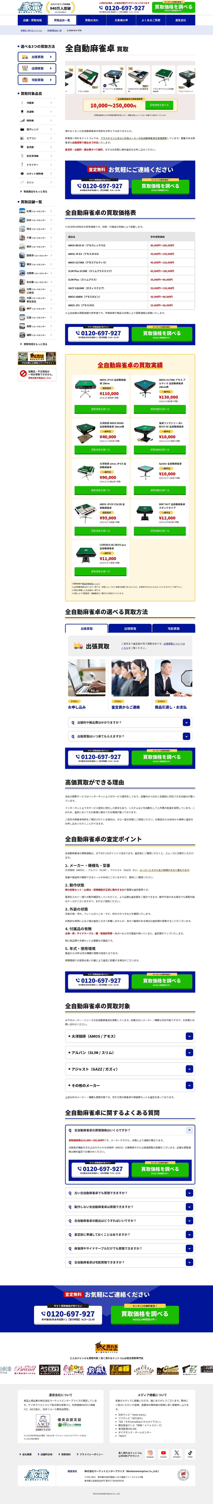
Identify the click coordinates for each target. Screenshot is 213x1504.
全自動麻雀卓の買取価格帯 (130, 98)
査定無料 (97, 169)
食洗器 (26, 147)
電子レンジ (28, 129)
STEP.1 (74, 701)
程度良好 (107, 388)
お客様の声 (121, 20)
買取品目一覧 (62, 20)
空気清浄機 (28, 156)
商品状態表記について (91, 583)
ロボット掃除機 (31, 173)
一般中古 (166, 391)
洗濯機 (26, 111)
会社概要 (27, 1454)
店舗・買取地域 (32, 20)
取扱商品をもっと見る (35, 191)
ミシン (26, 182)
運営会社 (180, 20)
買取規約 (66, 1454)
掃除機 (26, 120)
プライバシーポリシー (91, 1454)
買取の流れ (91, 20)
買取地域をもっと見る (35, 344)
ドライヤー (28, 164)
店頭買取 (32, 68)
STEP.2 (117, 701)
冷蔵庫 (26, 103)
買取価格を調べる (159, 105)
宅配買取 (32, 80)
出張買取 (32, 57)
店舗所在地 (46, 1454)
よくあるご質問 (151, 20)
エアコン (27, 138)
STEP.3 (161, 701)
